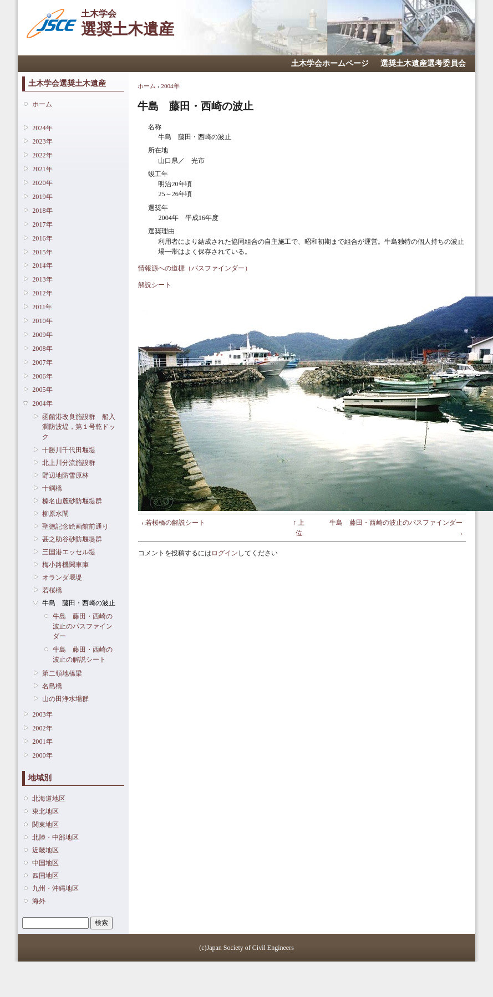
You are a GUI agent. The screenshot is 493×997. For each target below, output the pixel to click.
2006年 (42, 376)
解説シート (154, 285)
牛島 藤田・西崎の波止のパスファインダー (83, 626)
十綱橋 (52, 488)
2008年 (42, 348)
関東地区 (45, 825)
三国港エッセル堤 (68, 552)
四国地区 (45, 876)
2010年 (42, 321)
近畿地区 (45, 850)
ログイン (224, 553)
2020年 (42, 183)
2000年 (42, 755)
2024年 (42, 128)
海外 (38, 901)
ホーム (42, 104)
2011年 (42, 307)
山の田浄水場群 (65, 699)
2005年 (42, 389)
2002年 (42, 728)
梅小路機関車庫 (65, 565)
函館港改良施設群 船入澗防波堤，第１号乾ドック (78, 427)
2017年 (42, 224)
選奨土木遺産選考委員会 (423, 63)
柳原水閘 (55, 514)
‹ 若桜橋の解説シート (173, 522)
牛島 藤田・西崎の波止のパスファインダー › (395, 527)
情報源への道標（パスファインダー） (194, 268)
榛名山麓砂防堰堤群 (72, 501)
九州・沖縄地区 (55, 888)
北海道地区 (48, 798)
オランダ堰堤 (62, 577)
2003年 (42, 714)
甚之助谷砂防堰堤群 (72, 539)
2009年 (42, 335)
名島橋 (52, 686)
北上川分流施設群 (68, 463)
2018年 (42, 210)
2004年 (42, 403)
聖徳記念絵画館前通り (75, 526)
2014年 (42, 265)
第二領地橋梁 (62, 673)
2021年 (42, 169)
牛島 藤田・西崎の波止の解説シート (83, 654)
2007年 (42, 362)
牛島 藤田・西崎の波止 (78, 603)
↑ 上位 (298, 527)
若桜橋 (52, 590)
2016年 (42, 238)
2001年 (42, 741)
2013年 (42, 279)
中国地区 (45, 863)
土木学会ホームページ (330, 63)
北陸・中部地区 (55, 837)
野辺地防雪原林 (65, 475)
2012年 (42, 293)
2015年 (42, 252)
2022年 (42, 155)
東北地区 (45, 811)
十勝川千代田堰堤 (68, 450)
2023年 (42, 141)
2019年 (42, 197)
